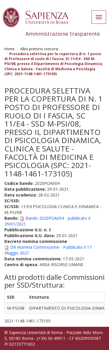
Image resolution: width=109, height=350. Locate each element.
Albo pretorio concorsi (39, 48)
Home (9, 48)
